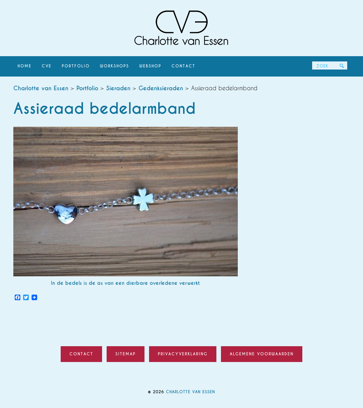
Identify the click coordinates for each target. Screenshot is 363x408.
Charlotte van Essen (181, 28)
